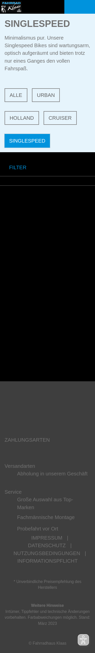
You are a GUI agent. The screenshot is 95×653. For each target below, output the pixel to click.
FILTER (13, 167)
